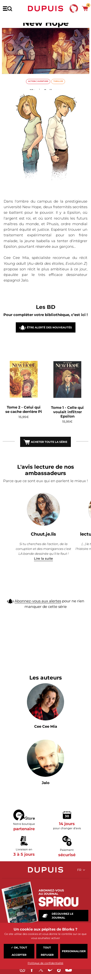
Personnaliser (74, 951)
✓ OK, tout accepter (19, 951)
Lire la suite (43, 558)
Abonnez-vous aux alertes (38, 607)
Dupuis (45, 8)
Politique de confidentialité (45, 963)
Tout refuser (47, 951)
